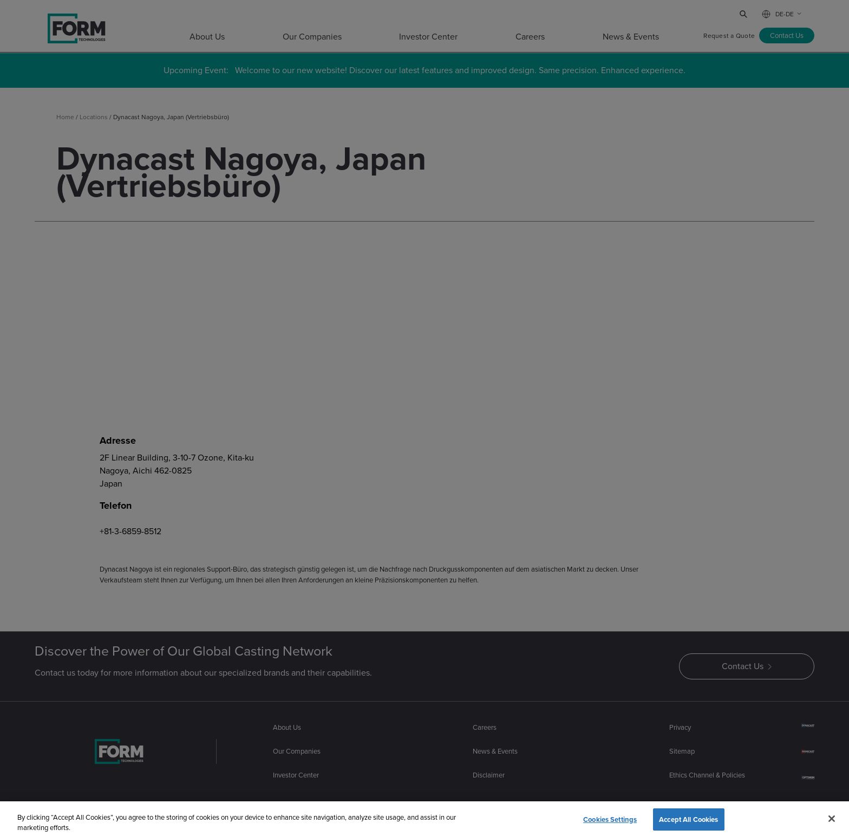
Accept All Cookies (688, 824)
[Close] (832, 823)
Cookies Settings (610, 824)
